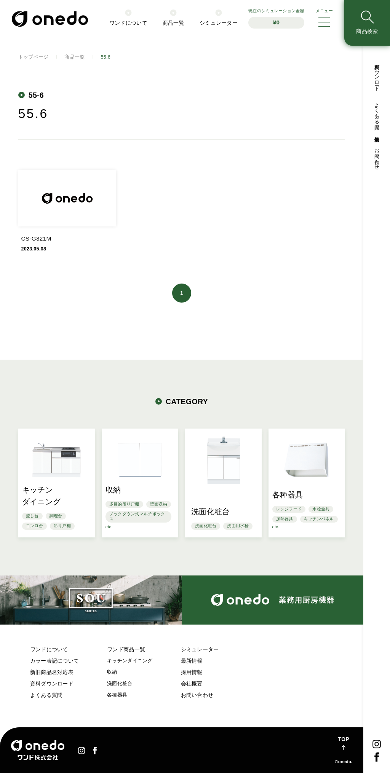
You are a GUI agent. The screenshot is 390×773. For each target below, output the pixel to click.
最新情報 (192, 661)
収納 (112, 672)
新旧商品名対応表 (52, 672)
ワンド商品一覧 (126, 649)
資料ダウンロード (52, 684)
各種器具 (117, 695)
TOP (343, 739)
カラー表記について (54, 661)
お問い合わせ (197, 695)
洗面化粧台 (119, 683)
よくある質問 (46, 695)
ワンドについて (49, 649)
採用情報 (192, 672)
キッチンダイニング (130, 660)
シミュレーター (200, 649)
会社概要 (192, 684)
